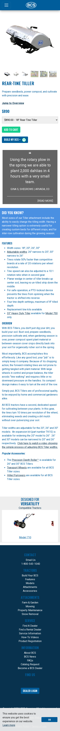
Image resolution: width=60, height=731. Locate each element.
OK (49, 719)
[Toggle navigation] (6, 5)
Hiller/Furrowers (16, 475)
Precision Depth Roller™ (25, 459)
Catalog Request (30, 664)
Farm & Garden (30, 602)
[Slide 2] (16, 74)
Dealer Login (30, 691)
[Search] (53, 5)
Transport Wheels (17, 467)
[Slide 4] (34, 74)
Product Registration (30, 641)
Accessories (30, 590)
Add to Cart (11, 130)
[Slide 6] (53, 74)
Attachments (30, 587)
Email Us (31, 559)
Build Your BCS (30, 575)
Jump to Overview (13, 103)
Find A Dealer (30, 625)
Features (30, 579)
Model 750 (51, 313)
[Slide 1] (7, 74)
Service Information (30, 633)
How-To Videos (30, 637)
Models (30, 583)
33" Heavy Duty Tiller (18, 313)
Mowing (30, 606)
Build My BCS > (15, 140)
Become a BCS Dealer (30, 668)
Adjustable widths (17, 251)
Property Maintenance (30, 610)
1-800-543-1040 (30, 563)
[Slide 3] (25, 74)
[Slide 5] (44, 74)
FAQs (30, 660)
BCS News (30, 656)
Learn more (9, 725)
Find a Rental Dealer (30, 629)
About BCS (30, 652)
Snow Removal (30, 614)
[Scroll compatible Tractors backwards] (4, 526)
